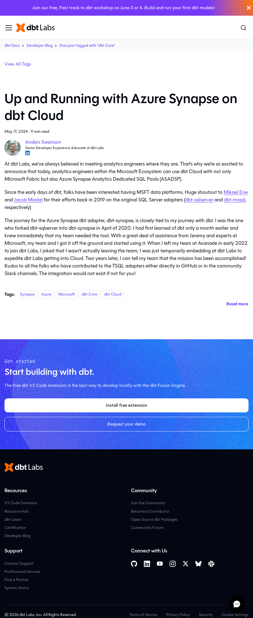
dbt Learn (12, 519)
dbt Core (89, 295)
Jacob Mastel (28, 199)
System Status (16, 588)
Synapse (27, 295)
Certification (15, 528)
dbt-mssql (234, 199)
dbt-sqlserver (199, 199)
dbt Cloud (112, 295)
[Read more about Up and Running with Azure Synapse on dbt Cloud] (237, 304)
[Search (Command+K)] (243, 28)
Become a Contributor (150, 511)
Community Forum (147, 528)
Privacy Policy (178, 615)
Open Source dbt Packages (154, 519)
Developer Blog (40, 45)
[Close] (249, 8)
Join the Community (148, 503)
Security (206, 615)
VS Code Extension (20, 503)
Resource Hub (16, 511)
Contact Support (19, 563)
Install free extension (126, 405)
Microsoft (66, 295)
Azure (46, 295)
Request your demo (126, 424)
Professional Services (22, 572)
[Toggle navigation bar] (8, 28)
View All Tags (17, 64)
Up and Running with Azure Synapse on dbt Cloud (120, 107)
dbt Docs (12, 45)
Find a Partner (16, 580)
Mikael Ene (236, 192)
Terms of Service (143, 615)
